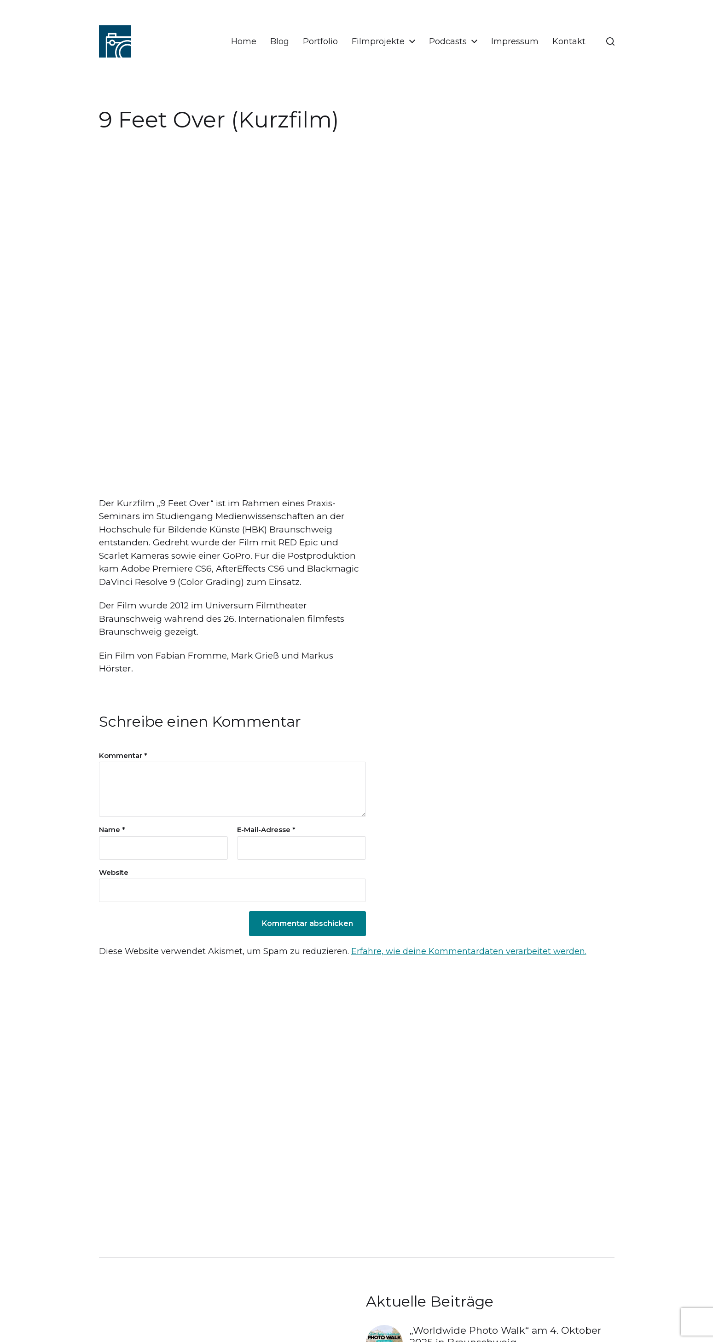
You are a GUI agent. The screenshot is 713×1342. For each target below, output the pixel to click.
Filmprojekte (378, 41)
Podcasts (448, 41)
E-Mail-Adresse (266, 830)
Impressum (515, 41)
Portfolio (320, 41)
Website (113, 872)
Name (112, 830)
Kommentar (123, 756)
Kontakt (568, 41)
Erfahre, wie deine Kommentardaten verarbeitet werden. (468, 951)
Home (243, 41)
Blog (279, 41)
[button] (610, 41)
